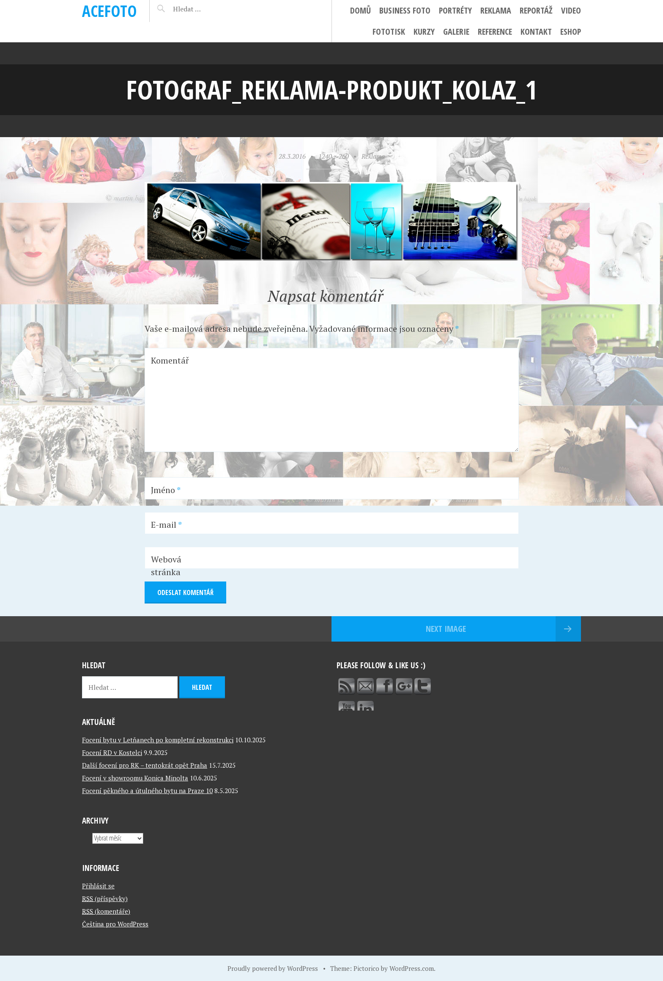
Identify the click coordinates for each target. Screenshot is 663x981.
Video (571, 10)
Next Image (446, 628)
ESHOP (570, 31)
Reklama (495, 10)
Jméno (166, 490)
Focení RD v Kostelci (112, 752)
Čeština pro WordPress (115, 924)
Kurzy (424, 31)
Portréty (455, 10)
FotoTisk (389, 31)
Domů (360, 10)
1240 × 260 (333, 156)
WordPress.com (411, 968)
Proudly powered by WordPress (272, 968)
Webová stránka (166, 566)
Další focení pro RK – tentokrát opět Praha (144, 765)
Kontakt (536, 31)
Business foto (404, 10)
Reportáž (536, 10)
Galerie (456, 31)
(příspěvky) (105, 898)
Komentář (170, 360)
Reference (495, 31)
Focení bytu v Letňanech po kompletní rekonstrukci (157, 740)
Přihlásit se (98, 886)
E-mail (166, 524)
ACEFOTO (109, 11)
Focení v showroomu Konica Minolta (135, 778)
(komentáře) (106, 911)
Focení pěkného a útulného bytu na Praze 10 (147, 790)
